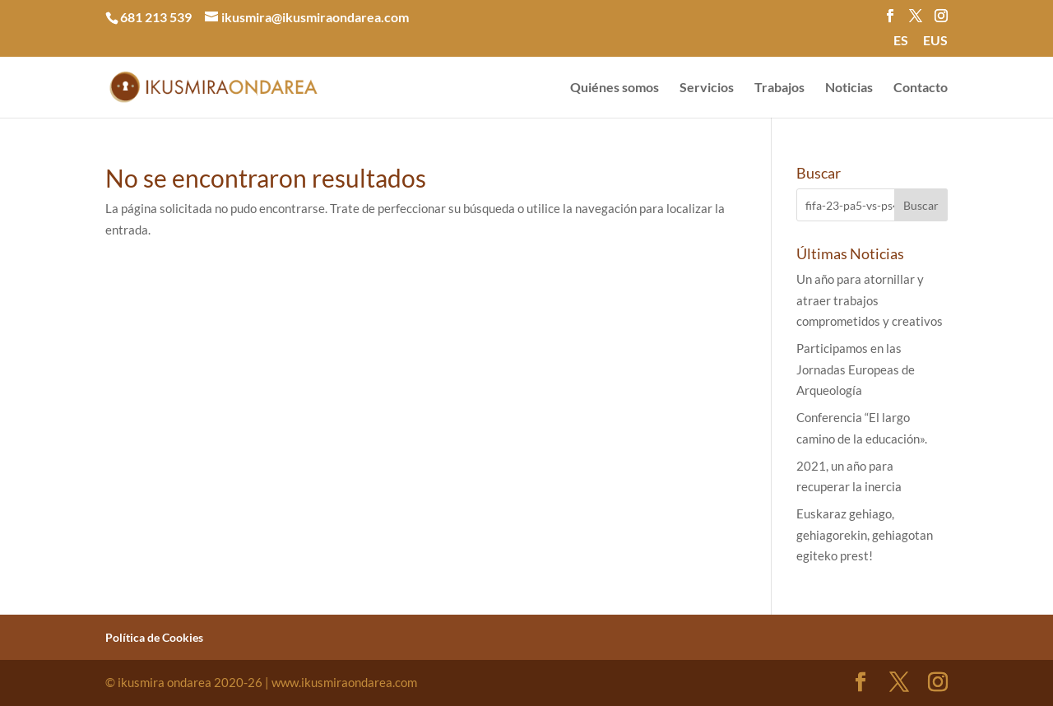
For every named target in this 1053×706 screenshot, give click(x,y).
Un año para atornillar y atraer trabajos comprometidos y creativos (869, 300)
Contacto (920, 88)
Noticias (849, 88)
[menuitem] (900, 45)
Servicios (707, 88)
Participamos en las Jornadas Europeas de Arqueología (855, 369)
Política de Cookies (154, 637)
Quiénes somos (614, 88)
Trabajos (779, 88)
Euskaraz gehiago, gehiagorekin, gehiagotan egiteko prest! (864, 534)
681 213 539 (156, 17)
